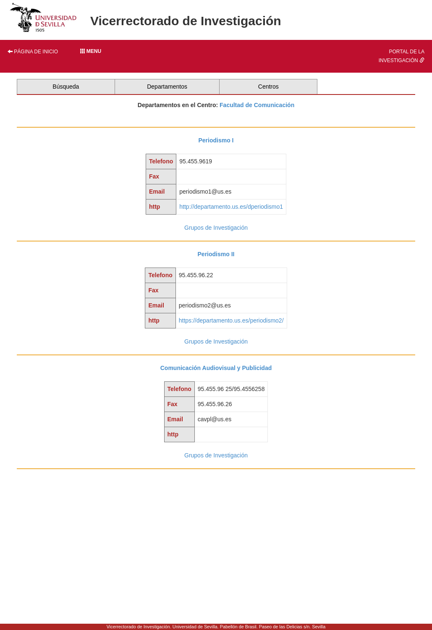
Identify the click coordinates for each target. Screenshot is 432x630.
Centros (268, 86)
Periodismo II (216, 254)
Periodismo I (215, 140)
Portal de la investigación (401, 56)
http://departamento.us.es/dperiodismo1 (231, 206)
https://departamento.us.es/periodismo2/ (231, 320)
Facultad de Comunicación (257, 105)
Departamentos (167, 86)
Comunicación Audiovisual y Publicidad (216, 368)
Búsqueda (65, 86)
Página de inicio (33, 52)
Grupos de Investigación (216, 227)
